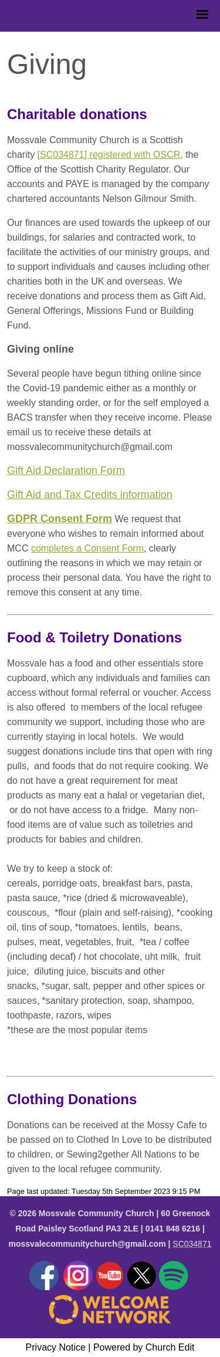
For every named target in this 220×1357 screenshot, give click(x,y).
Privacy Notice (56, 1347)
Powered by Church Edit (144, 1347)
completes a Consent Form (87, 548)
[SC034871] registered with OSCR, (110, 155)
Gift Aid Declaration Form (66, 470)
